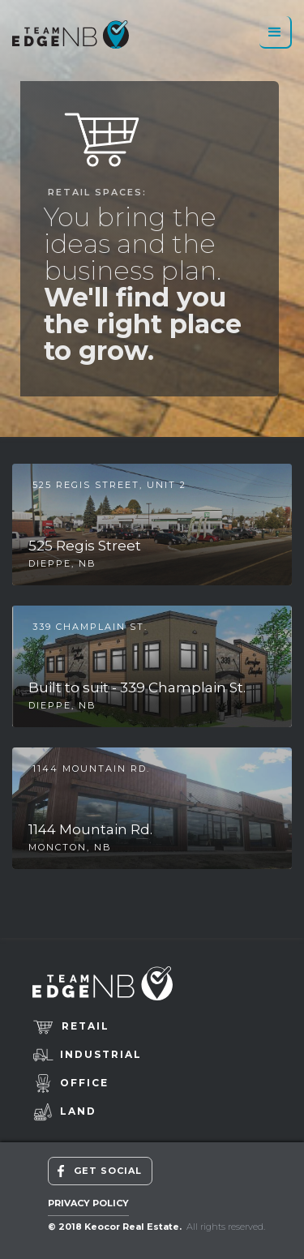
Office (84, 1083)
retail (85, 1026)
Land (78, 1111)
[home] (70, 34)
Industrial (101, 1054)
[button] (275, 32)
